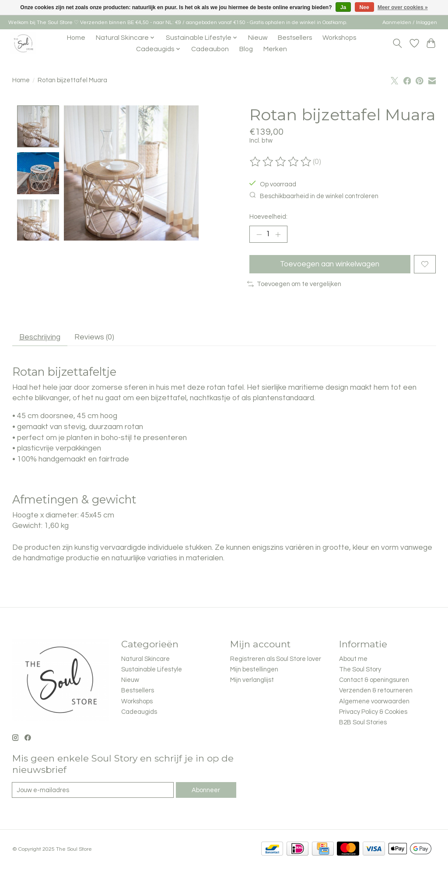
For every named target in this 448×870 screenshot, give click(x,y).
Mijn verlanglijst (252, 681)
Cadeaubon (210, 48)
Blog (246, 48)
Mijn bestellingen (254, 670)
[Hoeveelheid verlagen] (259, 234)
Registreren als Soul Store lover (275, 660)
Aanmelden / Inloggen (409, 22)
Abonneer (206, 791)
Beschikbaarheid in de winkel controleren (313, 195)
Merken (275, 48)
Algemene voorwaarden (374, 702)
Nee (364, 7)
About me (353, 660)
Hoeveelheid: (268, 216)
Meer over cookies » (403, 7)
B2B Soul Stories (363, 723)
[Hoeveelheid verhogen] (278, 234)
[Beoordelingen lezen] (281, 162)
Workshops (339, 37)
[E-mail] (93, 791)
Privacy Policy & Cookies (373, 712)
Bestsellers (295, 37)
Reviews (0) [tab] (95, 338)
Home (76, 37)
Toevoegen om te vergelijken (294, 284)
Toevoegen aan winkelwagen (329, 264)
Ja (343, 7)
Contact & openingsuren (374, 681)
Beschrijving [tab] (39, 338)
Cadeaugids (139, 712)
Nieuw (257, 37)
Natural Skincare (145, 660)
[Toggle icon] (397, 43)
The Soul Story (360, 670)
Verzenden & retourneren (376, 691)
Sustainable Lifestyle (151, 670)
